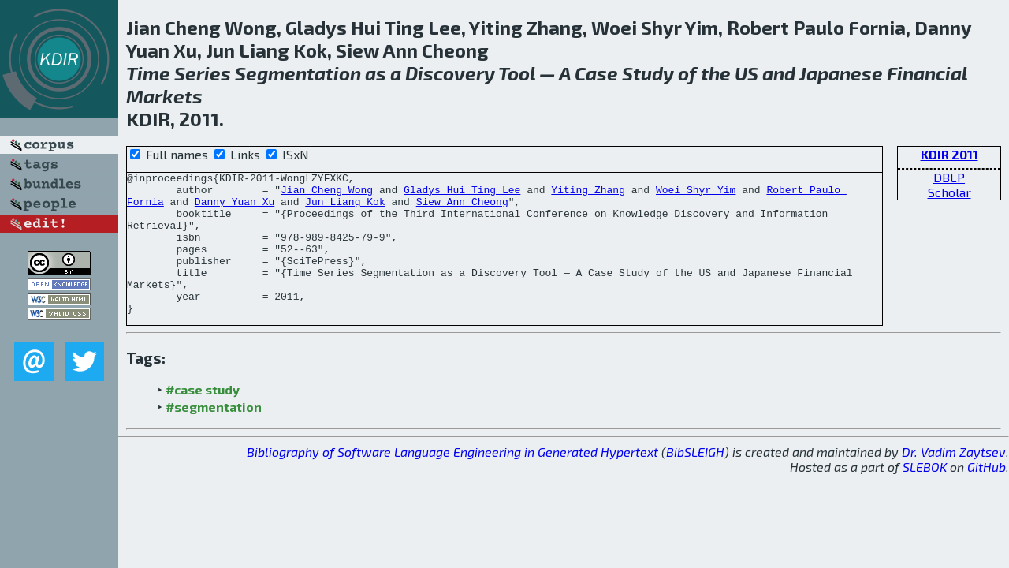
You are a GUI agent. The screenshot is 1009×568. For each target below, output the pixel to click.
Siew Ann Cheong (462, 208)
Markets (164, 95)
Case (596, 73)
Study (648, 73)
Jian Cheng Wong (327, 194)
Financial (927, 73)
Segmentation (298, 73)
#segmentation (214, 435)
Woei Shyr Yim (695, 194)
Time (148, 73)
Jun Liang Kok (345, 208)
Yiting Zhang (588, 194)
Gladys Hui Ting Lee (462, 194)
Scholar (949, 192)
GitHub (986, 495)
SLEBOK (925, 495)
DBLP (949, 177)
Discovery (450, 73)
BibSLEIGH (695, 480)
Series (202, 73)
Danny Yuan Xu (234, 208)
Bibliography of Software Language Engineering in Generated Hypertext (452, 480)
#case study (203, 417)
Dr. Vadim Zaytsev (954, 480)
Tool (516, 73)
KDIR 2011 (949, 154)
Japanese (841, 73)
